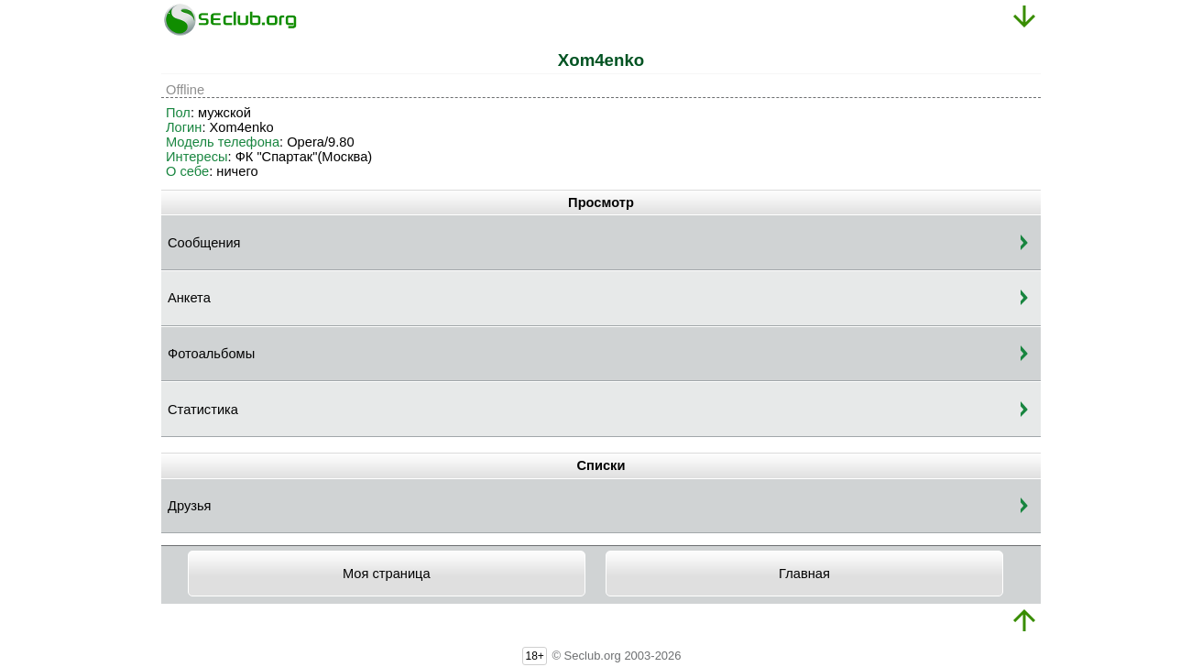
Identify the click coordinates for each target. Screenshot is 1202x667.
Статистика (203, 409)
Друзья (190, 505)
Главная (804, 573)
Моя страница (387, 573)
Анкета (189, 297)
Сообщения (204, 242)
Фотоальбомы (211, 353)
